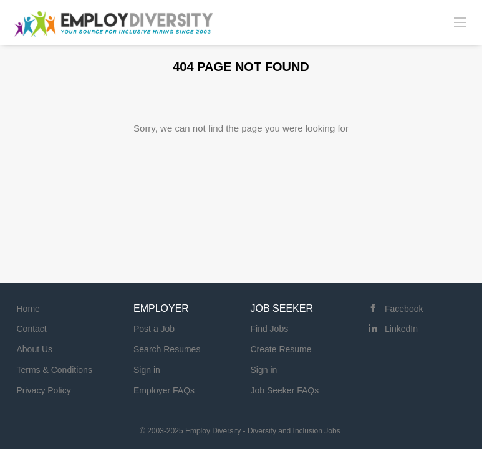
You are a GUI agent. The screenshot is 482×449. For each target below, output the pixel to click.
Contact (32, 329)
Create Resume (281, 349)
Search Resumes (166, 349)
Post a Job (154, 329)
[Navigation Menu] (460, 21)
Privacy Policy (44, 390)
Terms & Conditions (54, 370)
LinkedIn (401, 329)
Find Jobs (270, 329)
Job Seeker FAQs (285, 390)
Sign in (146, 370)
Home (28, 309)
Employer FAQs (164, 390)
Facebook (404, 309)
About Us (35, 349)
